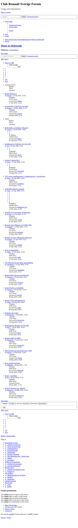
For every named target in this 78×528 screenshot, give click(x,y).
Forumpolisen (13, 50)
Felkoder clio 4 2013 (11, 313)
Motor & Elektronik (11, 45)
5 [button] (5, 76)
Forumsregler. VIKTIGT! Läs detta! (16, 106)
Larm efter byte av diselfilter (14, 288)
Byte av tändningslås (11, 250)
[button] (9, 63)
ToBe (8, 252)
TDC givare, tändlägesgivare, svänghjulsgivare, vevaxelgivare (25, 176)
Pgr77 (9, 327)
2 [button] (5, 70)
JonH (8, 302)
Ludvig (9, 129)
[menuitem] (15, 25)
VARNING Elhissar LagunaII (14, 189)
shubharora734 (22, 207)
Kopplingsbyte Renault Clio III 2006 (17, 325)
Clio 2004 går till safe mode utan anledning (19, 263)
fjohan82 (10, 227)
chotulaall (20, 171)
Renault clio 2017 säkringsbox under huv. (18, 237)
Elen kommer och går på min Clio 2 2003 (18, 351)
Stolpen (9, 239)
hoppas (9, 352)
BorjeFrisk (10, 315)
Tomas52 (10, 277)
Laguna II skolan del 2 (12, 160)
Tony (8, 162)
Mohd (19, 139)
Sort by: (23, 403)
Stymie (9, 214)
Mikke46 (10, 365)
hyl (8, 377)
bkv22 (19, 155)
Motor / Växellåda (11, 376)
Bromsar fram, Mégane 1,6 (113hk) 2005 (18, 225)
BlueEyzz (10, 390)
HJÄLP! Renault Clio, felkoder (15, 388)
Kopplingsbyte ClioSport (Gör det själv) (18, 144)
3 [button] (5, 72)
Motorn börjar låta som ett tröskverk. (17, 275)
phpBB (11, 514)
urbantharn (10, 264)
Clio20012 (20, 184)
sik (8, 146)
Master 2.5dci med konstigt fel (15, 300)
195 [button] (6, 79)
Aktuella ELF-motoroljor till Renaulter (17, 212)
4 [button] (5, 74)
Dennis (9, 95)
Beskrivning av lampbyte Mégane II (16, 128)
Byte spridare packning (12, 363)
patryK (19, 295)
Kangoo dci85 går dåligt (13, 338)
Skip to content (6, 12)
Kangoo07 (10, 340)
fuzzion (9, 108)
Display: (9, 403)
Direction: (39, 403)
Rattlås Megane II (11, 94)
